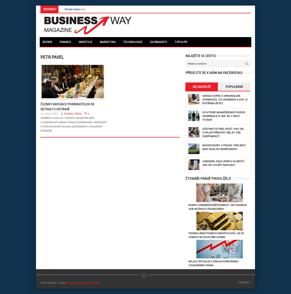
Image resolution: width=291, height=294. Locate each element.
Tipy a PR (181, 42)
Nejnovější (202, 87)
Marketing (108, 42)
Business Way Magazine (83, 282)
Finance (65, 42)
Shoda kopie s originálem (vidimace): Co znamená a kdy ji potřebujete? (224, 99)
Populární (234, 87)
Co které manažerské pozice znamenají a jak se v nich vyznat (223, 116)
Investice (85, 42)
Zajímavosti (158, 42)
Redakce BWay (73, 113)
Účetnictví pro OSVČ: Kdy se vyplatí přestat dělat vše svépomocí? (222, 132)
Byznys (47, 42)
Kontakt (244, 282)
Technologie (132, 42)
